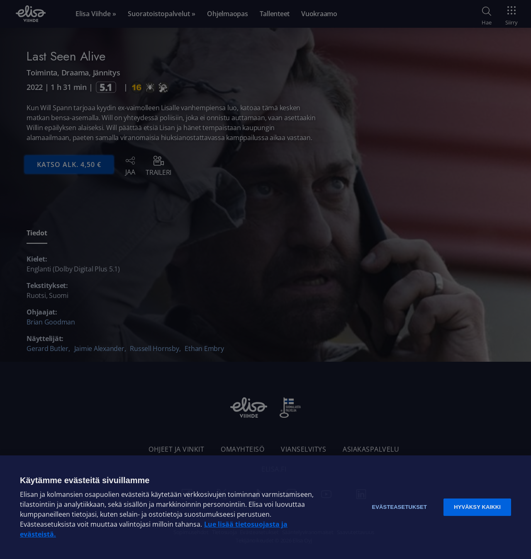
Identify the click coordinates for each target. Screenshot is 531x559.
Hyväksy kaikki (477, 507)
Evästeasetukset (399, 507)
